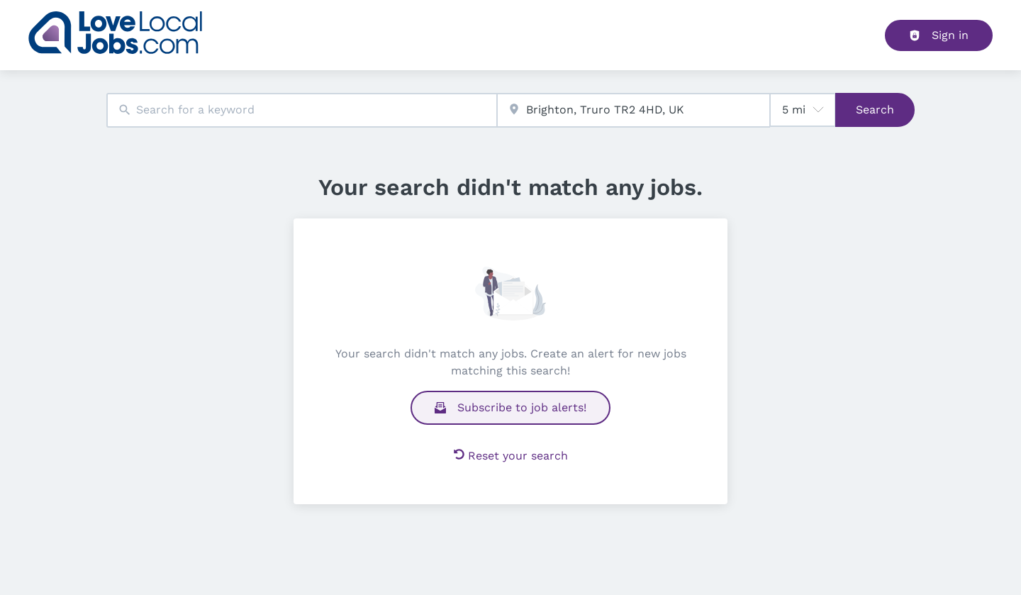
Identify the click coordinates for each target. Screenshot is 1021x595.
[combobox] (301, 110)
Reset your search (511, 455)
